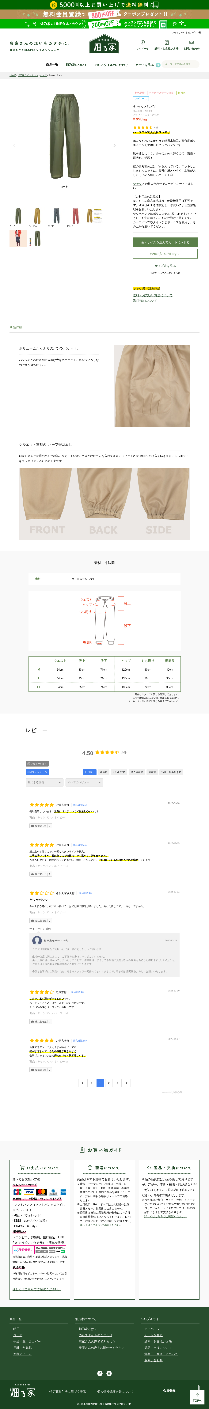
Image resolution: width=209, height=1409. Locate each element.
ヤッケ (137, 183)
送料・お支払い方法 (158, 1341)
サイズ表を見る (165, 268)
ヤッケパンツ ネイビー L (52, 817)
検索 (195, 64)
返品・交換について (158, 1348)
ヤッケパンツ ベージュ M (52, 1013)
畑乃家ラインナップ (28, 75)
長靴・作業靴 (22, 1348)
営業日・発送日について (161, 1354)
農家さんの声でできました (97, 1341)
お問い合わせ (153, 1360)
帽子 (16, 1329)
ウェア (43, 75)
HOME (13, 75)
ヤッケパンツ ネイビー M (52, 1061)
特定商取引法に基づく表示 (67, 1391)
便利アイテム (22, 1354)
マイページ (152, 1329)
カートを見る (145, 65)
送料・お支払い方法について (148, 297)
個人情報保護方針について (115, 1391)
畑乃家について (76, 65)
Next (114, 145)
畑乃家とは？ (88, 1329)
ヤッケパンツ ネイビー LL (52, 865)
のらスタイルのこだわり (111, 65)
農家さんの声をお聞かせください (101, 1348)
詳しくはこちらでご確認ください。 (37, 1289)
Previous (14, 145)
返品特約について (142, 301)
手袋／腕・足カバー (27, 1341)
